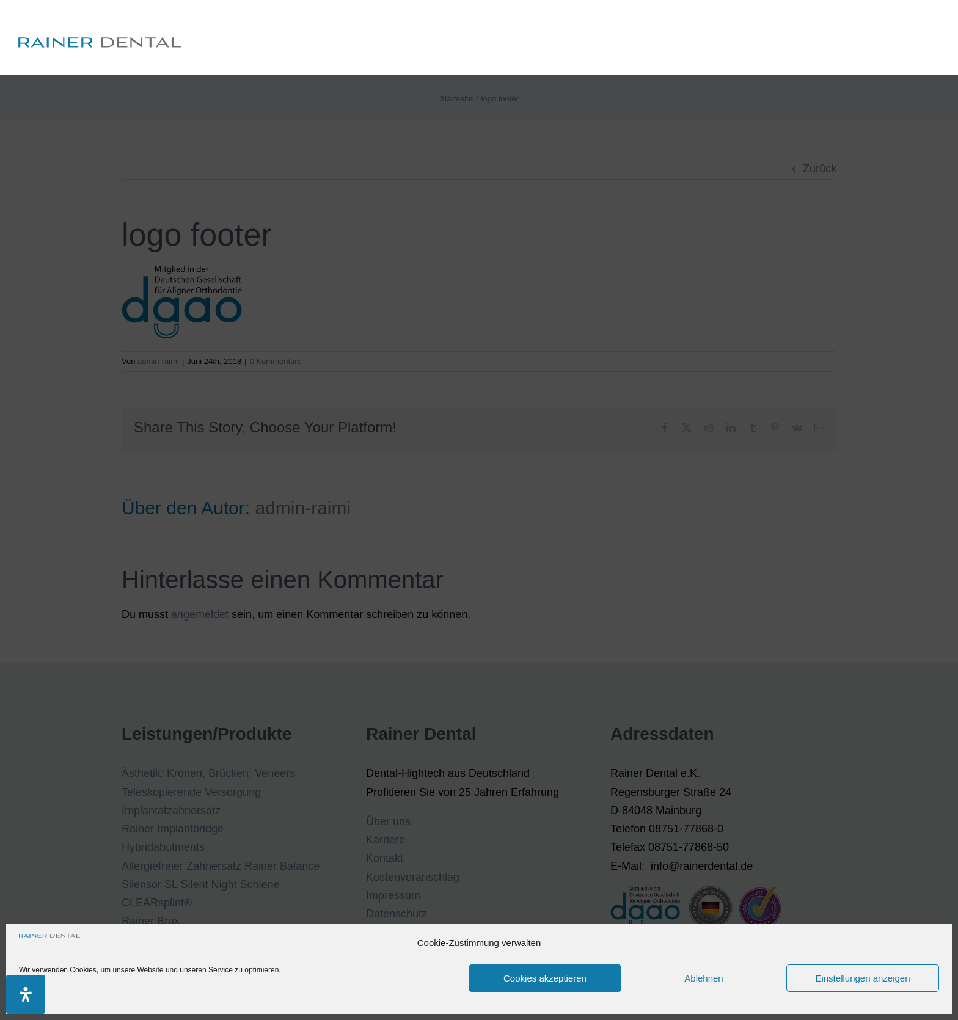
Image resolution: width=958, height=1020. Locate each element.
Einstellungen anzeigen (862, 978)
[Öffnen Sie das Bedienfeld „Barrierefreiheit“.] (25, 994)
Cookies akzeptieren (545, 978)
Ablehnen (703, 978)
